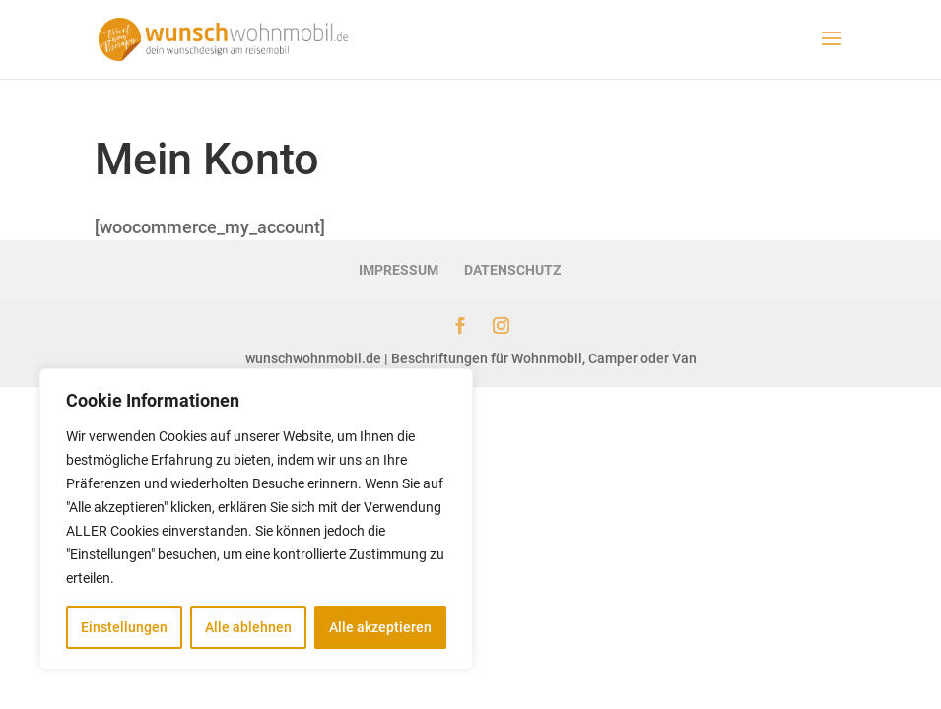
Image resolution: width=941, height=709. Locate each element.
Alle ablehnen (248, 627)
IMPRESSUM (398, 270)
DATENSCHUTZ (512, 270)
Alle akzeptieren (380, 627)
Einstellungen (124, 627)
